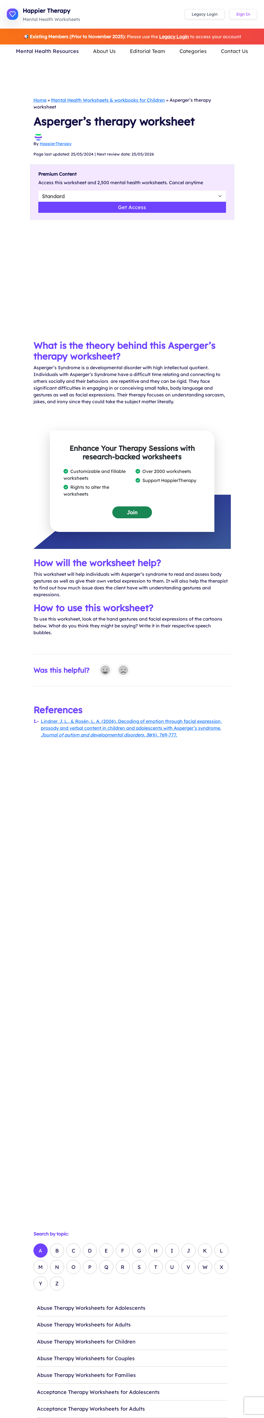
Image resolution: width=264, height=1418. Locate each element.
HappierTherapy (55, 143)
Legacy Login (204, 14)
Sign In (243, 14)
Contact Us (234, 51)
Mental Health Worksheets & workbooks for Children (108, 100)
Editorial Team (147, 51)
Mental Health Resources (47, 51)
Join (132, 512)
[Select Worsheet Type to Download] (132, 196)
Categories (193, 51)
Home (40, 100)
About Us (104, 51)
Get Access (132, 207)
